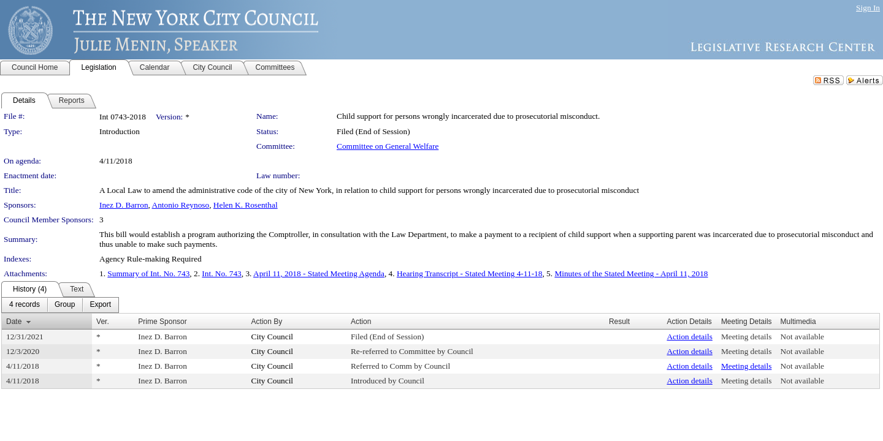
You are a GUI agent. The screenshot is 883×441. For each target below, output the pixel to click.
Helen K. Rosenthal (245, 204)
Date (13, 321)
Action (361, 321)
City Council (272, 336)
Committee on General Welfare (387, 146)
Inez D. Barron (123, 204)
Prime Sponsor (162, 321)
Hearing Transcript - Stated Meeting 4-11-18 (470, 273)
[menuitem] (24, 305)
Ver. (102, 321)
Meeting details (746, 336)
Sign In (868, 7)
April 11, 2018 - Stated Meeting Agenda (318, 273)
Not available (802, 336)
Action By (267, 321)
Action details (689, 336)
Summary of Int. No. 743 (148, 273)
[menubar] (60, 305)
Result (619, 321)
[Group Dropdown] (64, 305)
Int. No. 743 (221, 273)
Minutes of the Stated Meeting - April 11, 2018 (631, 273)
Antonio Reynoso (181, 204)
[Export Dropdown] (100, 305)
